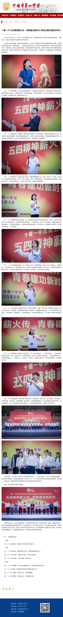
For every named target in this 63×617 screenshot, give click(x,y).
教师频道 (45, 15)
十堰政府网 (21, 611)
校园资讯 (21, 15)
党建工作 (37, 15)
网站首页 (5, 15)
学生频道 (53, 15)
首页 (10, 22)
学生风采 (24, 22)
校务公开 (29, 15)
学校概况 (13, 15)
